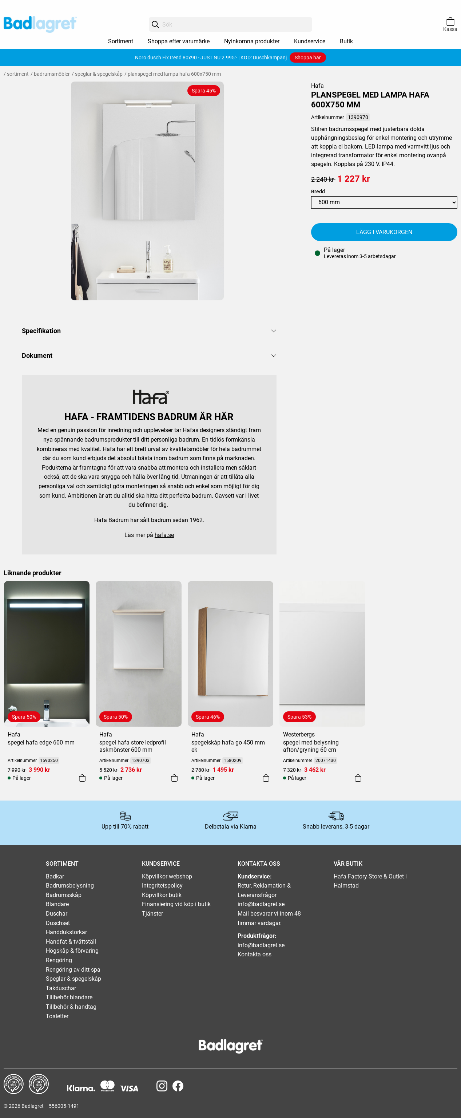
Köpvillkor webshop (167, 876)
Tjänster (152, 913)
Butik (346, 41)
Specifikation (41, 331)
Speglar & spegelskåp (99, 74)
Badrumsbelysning (70, 885)
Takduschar (61, 988)
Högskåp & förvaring (72, 950)
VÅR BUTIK (348, 863)
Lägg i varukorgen (384, 232)
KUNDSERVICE (161, 863)
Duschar (56, 913)
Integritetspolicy (162, 885)
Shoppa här (308, 57)
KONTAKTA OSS (259, 863)
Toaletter (57, 1016)
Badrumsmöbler (52, 74)
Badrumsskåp (64, 895)
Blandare (57, 904)
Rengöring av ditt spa (73, 969)
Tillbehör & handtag (71, 1006)
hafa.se (164, 535)
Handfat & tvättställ (71, 941)
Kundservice (309, 41)
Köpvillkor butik (162, 895)
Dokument (37, 355)
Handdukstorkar (66, 932)
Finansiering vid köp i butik (176, 904)
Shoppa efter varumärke (179, 41)
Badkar (55, 876)
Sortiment (120, 41)
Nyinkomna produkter (251, 41)
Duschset (58, 923)
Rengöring (59, 960)
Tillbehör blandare (69, 997)
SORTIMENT (62, 863)
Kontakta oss (254, 954)
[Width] (384, 202)
